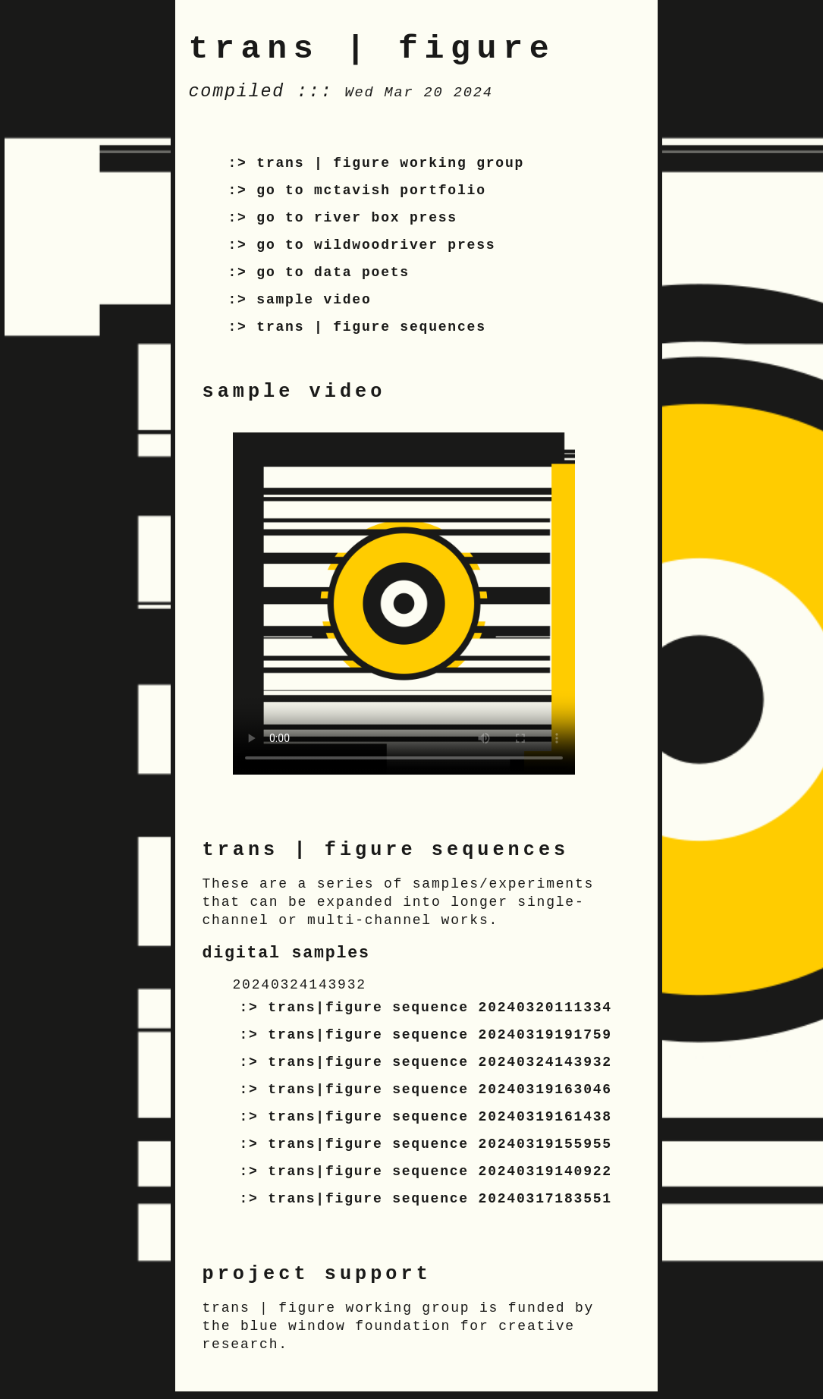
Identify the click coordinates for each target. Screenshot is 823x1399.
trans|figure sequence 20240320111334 (440, 1007)
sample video (313, 299)
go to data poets (333, 272)
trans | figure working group (390, 163)
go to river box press (356, 217)
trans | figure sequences (370, 327)
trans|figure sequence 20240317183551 (440, 1198)
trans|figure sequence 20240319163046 (440, 1089)
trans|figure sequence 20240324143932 (440, 1062)
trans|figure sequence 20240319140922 (440, 1171)
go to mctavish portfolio (370, 190)
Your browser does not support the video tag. (404, 603)
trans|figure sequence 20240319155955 (440, 1144)
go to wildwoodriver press (375, 245)
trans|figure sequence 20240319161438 (440, 1116)
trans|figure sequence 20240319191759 (440, 1034)
